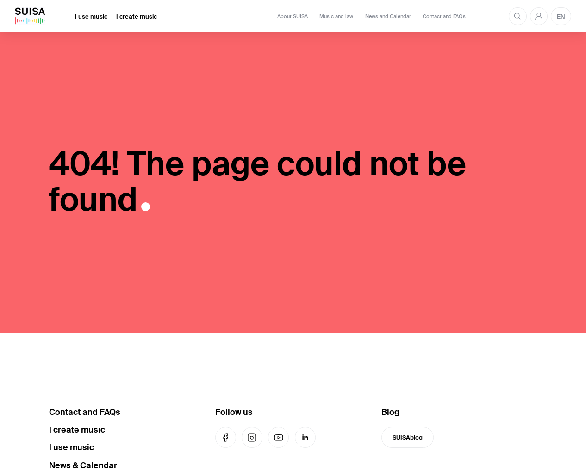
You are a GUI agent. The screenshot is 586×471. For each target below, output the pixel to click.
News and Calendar (388, 16)
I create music (136, 16)
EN (561, 16)
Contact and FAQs (444, 16)
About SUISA (292, 16)
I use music (91, 16)
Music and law (336, 16)
